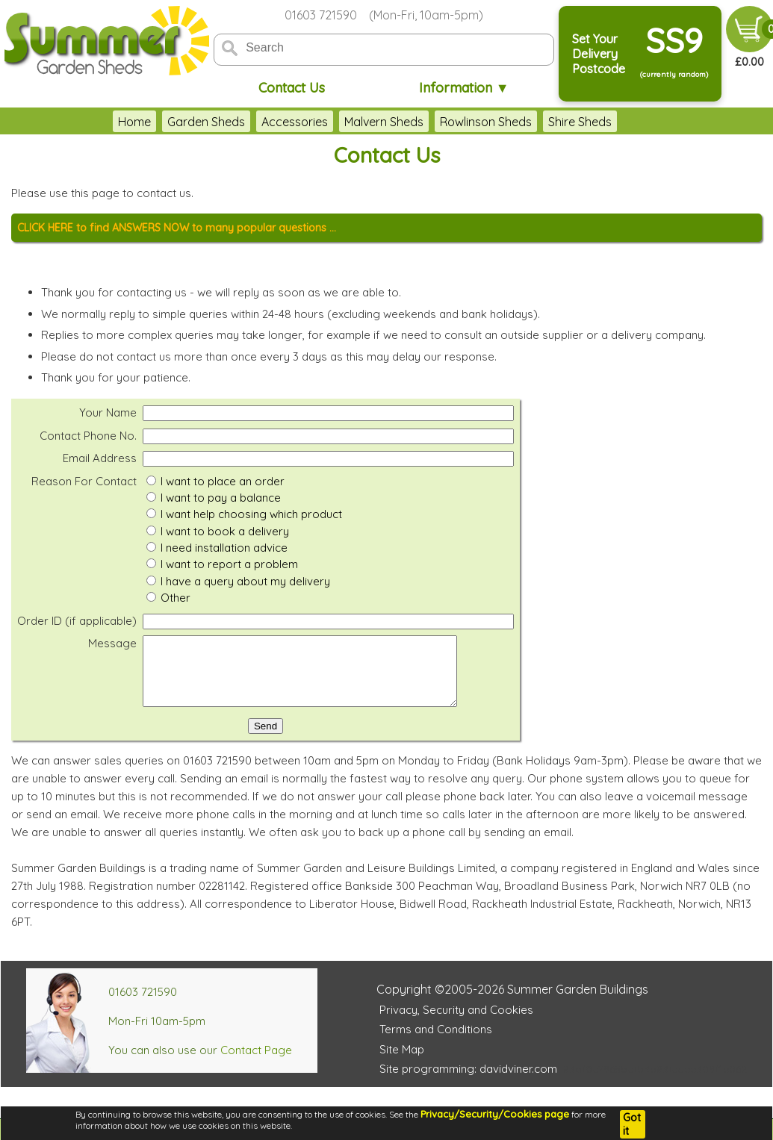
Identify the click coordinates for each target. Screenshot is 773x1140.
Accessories (294, 121)
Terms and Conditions (435, 1042)
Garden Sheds (206, 121)
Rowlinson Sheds (486, 121)
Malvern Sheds (383, 121)
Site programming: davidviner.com (468, 1082)
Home (134, 121)
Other (175, 598)
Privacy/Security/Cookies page (494, 1114)
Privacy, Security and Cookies (456, 1023)
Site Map (401, 1063)
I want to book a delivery (225, 531)
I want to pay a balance (221, 497)
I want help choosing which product (251, 514)
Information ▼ (464, 87)
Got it (632, 1124)
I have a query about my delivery (245, 581)
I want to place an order (223, 481)
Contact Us (291, 87)
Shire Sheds (580, 121)
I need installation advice (224, 548)
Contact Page (256, 1063)
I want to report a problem (229, 564)
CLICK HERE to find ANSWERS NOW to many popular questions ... (176, 227)
